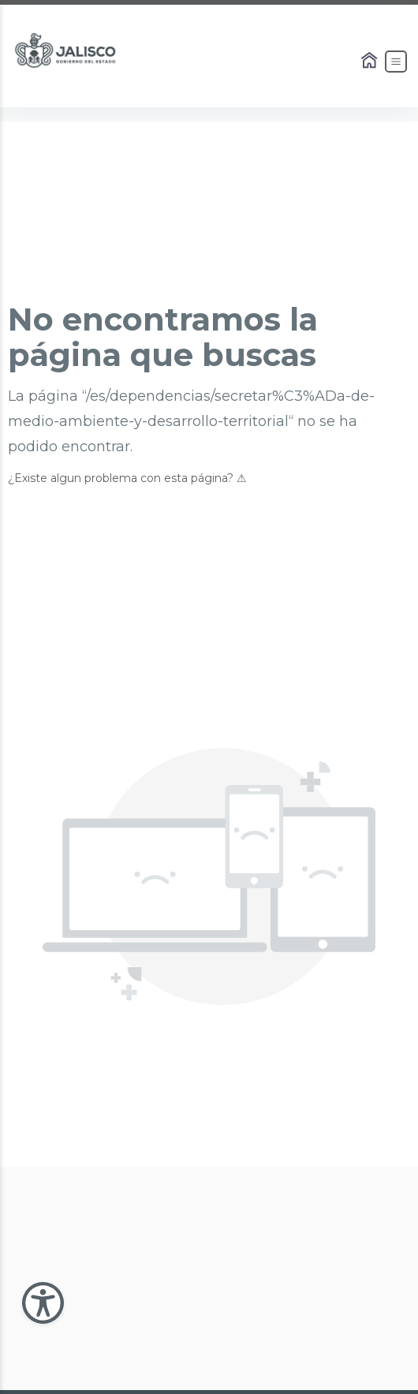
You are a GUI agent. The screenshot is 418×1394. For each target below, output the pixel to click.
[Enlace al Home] (370, 61)
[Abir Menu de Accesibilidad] (43, 1303)
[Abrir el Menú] (396, 61)
